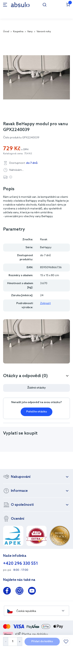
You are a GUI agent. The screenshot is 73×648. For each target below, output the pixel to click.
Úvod (6, 31)
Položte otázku (36, 411)
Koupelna (18, 31)
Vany (30, 31)
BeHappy (46, 247)
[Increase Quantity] (19, 641)
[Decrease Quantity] (5, 641)
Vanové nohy (44, 31)
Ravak (43, 239)
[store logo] (20, 4)
